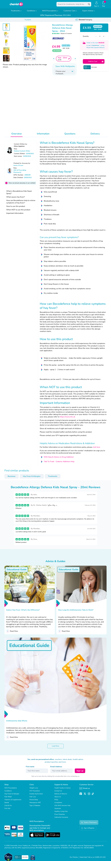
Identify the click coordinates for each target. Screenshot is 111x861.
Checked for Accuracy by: (21, 165)
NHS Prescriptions (50, 12)
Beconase (11, 478)
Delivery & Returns (60, 795)
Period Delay (33, 801)
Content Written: (19, 155)
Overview (16, 135)
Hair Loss (32, 798)
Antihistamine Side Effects (17, 722)
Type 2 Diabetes (34, 807)
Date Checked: (18, 179)
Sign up (80, 772)
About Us (57, 798)
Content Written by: (20, 146)
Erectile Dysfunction (36, 795)
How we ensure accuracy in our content (22, 184)
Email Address (56, 768)
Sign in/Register (87, 829)
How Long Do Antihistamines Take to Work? (76, 611)
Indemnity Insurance (61, 819)
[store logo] (16, 5)
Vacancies (57, 810)
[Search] (89, 5)
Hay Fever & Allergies (31, 478)
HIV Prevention (34, 792)
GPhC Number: (18, 176)
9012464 (55, 17)
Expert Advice (88, 12)
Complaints (58, 804)
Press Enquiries (59, 816)
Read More (14, 633)
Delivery (95, 135)
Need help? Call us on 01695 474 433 (92, 859)
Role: (15, 150)
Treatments (16, 12)
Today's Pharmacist (89, 824)
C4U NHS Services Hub (62, 807)
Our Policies (74, 859)
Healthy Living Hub (61, 813)
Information (43, 135)
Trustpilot (27, 21)
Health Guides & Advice (62, 789)
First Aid (7, 810)
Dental (6, 804)
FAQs (56, 801)
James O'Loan (18, 167)
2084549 (27, 176)
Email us (84, 789)
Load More (55, 747)
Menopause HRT (35, 804)
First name (30, 768)
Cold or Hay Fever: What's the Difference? (23, 611)
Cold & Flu (8, 807)
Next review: (18, 158)
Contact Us (58, 792)
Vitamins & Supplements (12, 801)
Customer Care (70, 12)
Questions (69, 135)
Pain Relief (8, 798)
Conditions (32, 12)
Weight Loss (33, 789)
